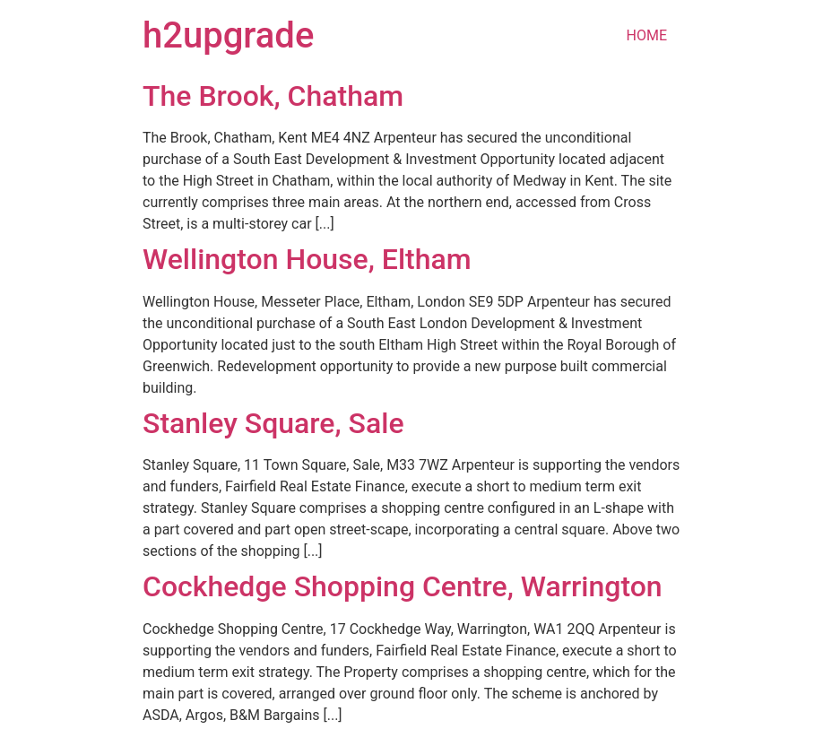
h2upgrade (228, 35)
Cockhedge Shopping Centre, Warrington (403, 586)
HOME (647, 35)
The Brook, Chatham (273, 96)
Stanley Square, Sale (273, 423)
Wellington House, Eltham (307, 259)
